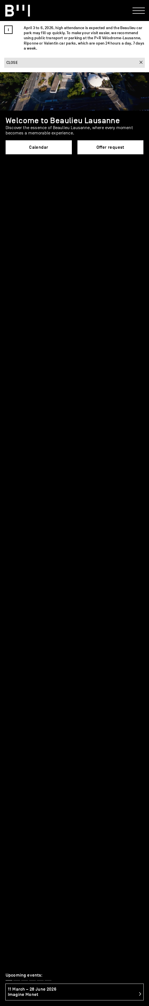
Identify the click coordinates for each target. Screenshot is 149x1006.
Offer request (110, 147)
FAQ (87, 758)
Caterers (56, 758)
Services (20, 758)
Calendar (38, 147)
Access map (16, 988)
